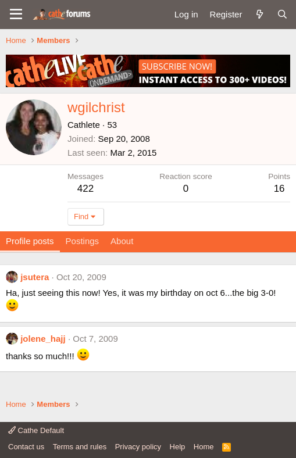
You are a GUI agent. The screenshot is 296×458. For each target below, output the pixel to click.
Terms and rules (79, 446)
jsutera (34, 277)
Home (204, 446)
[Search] (282, 14)
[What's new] (259, 14)
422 (85, 188)
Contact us (26, 446)
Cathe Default (36, 430)
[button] (16, 14)
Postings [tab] (82, 241)
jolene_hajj (43, 339)
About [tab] (121, 241)
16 (279, 188)
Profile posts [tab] (30, 241)
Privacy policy (138, 446)
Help (178, 446)
